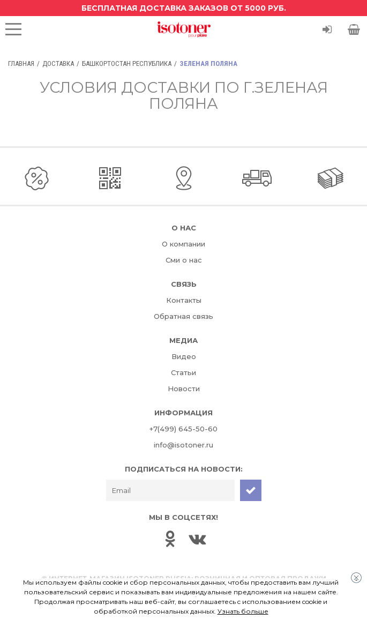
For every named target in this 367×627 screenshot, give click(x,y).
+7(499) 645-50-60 (183, 428)
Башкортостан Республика (126, 63)
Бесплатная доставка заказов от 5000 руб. (183, 8)
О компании (183, 244)
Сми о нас (184, 260)
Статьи (183, 372)
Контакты (183, 300)
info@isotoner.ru (183, 445)
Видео (183, 356)
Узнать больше (243, 611)
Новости (184, 388)
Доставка (58, 63)
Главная (21, 63)
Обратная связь (183, 316)
